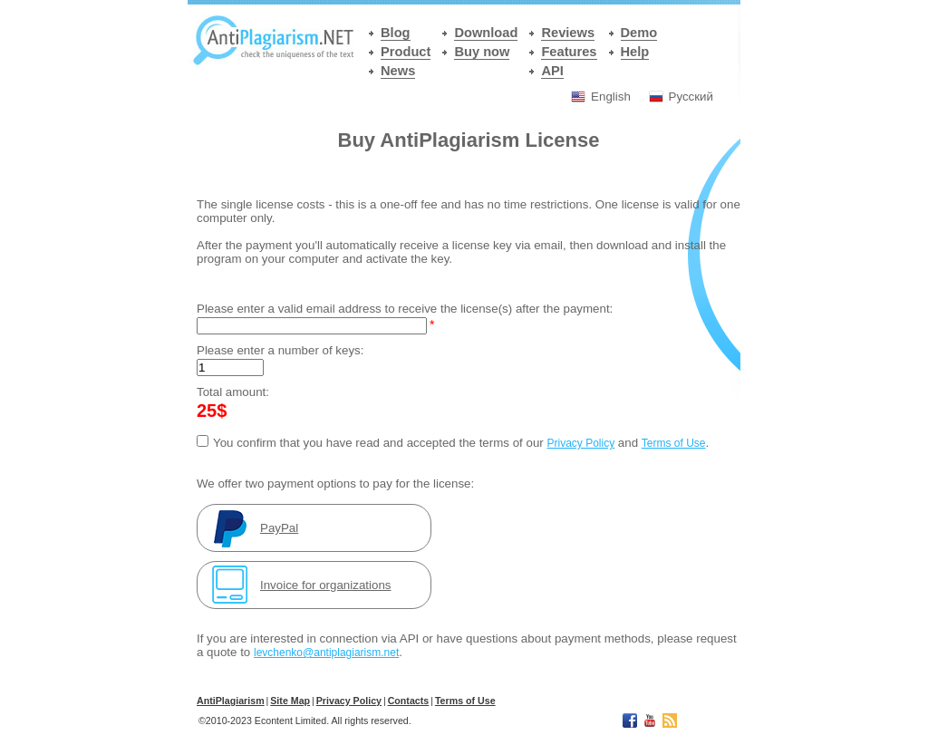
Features (568, 51)
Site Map (290, 700)
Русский (691, 96)
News (398, 70)
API (552, 70)
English (611, 96)
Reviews (567, 32)
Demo (639, 32)
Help (635, 51)
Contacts (409, 700)
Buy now (481, 51)
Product (405, 51)
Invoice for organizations (325, 585)
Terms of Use (674, 443)
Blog (396, 32)
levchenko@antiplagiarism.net (326, 652)
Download (485, 32)
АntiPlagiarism (231, 700)
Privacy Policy (580, 443)
